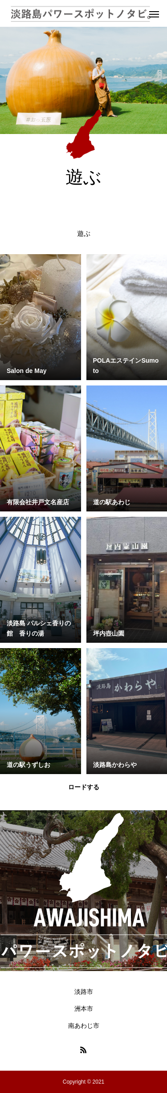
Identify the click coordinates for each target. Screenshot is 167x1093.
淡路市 (83, 991)
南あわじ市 (83, 1025)
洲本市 (83, 1008)
